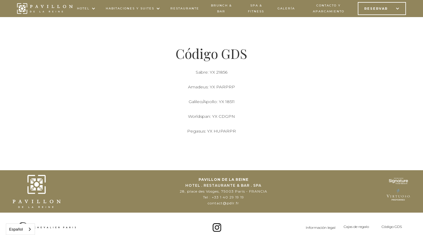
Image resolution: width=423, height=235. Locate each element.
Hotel (83, 8)
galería (286, 8)
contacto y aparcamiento (328, 8)
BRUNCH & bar (221, 8)
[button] (87, 8)
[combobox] (20, 229)
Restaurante (184, 8)
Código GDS (392, 226)
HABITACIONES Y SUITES (130, 8)
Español (16, 229)
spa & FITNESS (256, 8)
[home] (45, 8)
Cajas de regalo (356, 226)
